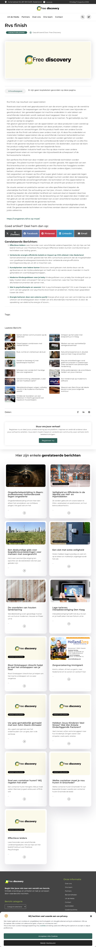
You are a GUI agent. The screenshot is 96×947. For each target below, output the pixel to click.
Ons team (48, 17)
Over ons (36, 17)
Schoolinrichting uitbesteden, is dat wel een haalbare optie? (31, 382)
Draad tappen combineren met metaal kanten (29, 347)
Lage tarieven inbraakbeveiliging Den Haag (68, 610)
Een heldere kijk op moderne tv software (74, 382)
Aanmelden (69, 908)
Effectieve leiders (17, 247)
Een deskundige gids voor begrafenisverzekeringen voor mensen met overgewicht (24, 554)
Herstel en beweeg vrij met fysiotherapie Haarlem (27, 364)
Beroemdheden (71, 897)
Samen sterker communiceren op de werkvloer (31, 338)
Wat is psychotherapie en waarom (25, 289)
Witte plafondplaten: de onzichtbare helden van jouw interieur (76, 373)
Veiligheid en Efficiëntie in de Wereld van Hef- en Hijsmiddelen (68, 496)
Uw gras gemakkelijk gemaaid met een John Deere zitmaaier (25, 726)
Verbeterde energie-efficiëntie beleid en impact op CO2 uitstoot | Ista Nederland (47, 257)
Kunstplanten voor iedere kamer (25, 270)
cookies (43, 926)
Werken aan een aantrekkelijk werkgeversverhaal (73, 347)
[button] (91, 916)
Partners (26, 17)
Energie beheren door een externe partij (28, 299)
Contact (59, 17)
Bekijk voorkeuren (48, 943)
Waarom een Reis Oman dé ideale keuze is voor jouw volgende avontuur (75, 391)
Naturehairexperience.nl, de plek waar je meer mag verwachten (74, 355)
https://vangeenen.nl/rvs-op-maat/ (23, 221)
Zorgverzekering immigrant (67, 667)
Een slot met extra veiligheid (68, 552)
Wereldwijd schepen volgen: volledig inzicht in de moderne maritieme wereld (31, 391)
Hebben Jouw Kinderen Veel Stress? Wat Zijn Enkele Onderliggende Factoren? (68, 727)
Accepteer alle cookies (48, 936)
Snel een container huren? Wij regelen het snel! (25, 783)
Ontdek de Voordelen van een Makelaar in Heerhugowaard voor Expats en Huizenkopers (30, 400)
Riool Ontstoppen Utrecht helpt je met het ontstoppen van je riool (25, 669)
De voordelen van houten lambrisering (22, 610)
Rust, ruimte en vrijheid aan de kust (31, 354)
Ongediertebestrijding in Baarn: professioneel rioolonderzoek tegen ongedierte (25, 496)
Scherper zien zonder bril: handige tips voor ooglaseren (30, 373)
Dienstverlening (16, 35)
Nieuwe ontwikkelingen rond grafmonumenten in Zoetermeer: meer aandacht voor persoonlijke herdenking (74, 366)
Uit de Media (13, 17)
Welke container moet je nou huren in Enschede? (68, 783)
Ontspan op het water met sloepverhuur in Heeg (71, 338)
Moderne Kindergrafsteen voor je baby (27, 279)
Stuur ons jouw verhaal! (48, 429)
